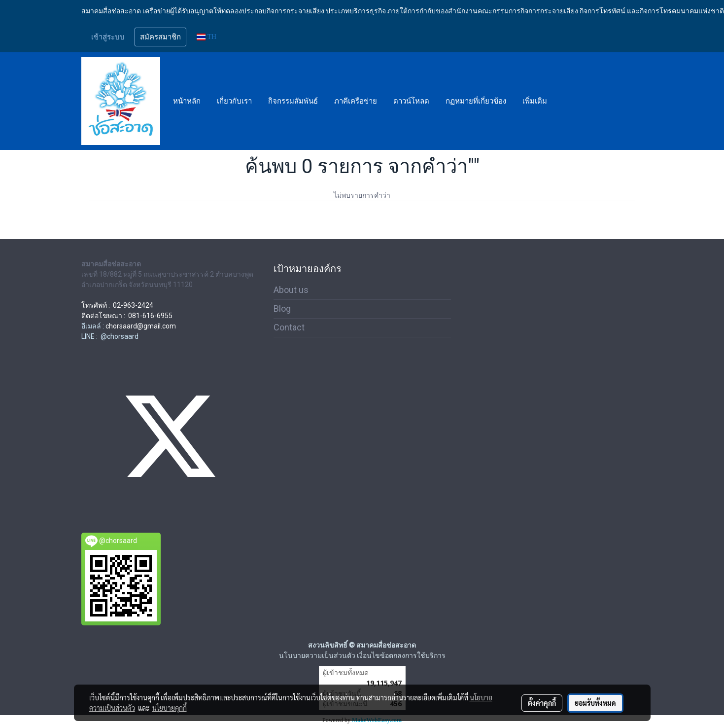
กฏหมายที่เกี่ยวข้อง (476, 101)
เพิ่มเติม (534, 101)
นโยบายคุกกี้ (169, 707)
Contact (289, 327)
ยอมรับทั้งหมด (595, 702)
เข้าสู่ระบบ (108, 37)
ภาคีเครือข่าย (355, 101)
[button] (564, 101)
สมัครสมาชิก (160, 37)
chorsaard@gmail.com (140, 326)
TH (207, 36)
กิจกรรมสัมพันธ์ (293, 101)
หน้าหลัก (187, 101)
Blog (282, 308)
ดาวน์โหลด (411, 101)
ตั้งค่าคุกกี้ (542, 702)
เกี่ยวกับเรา (234, 101)
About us (291, 290)
